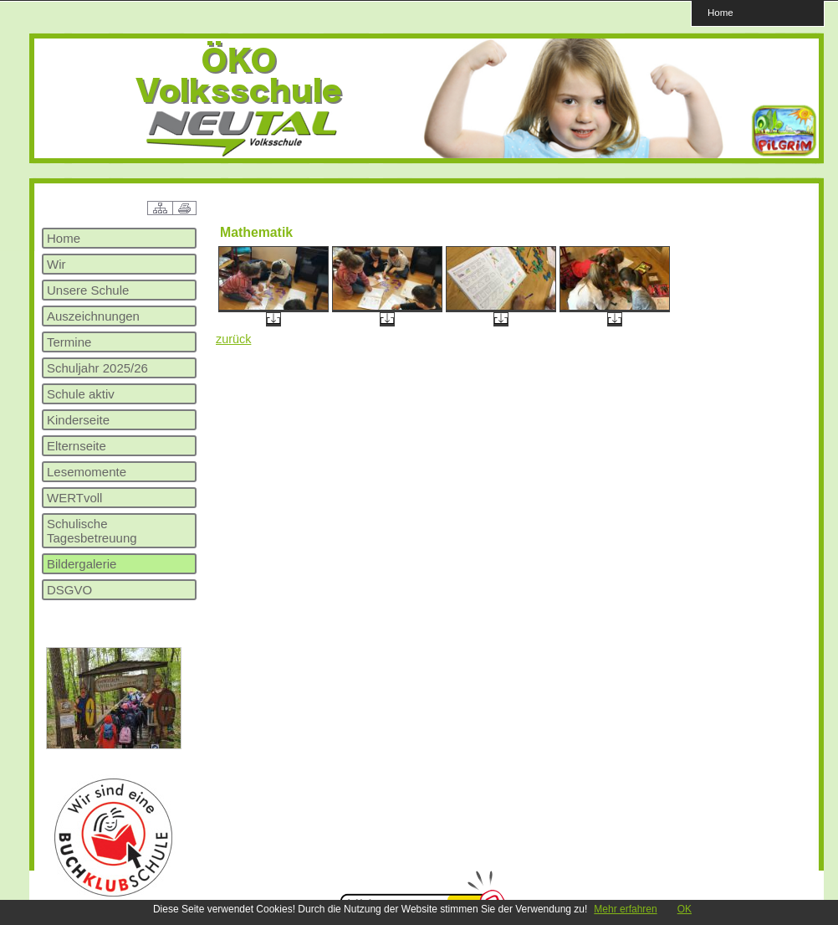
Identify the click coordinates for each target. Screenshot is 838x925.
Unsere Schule (88, 290)
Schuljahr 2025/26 (97, 368)
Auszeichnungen (93, 316)
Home (720, 12)
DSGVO (69, 590)
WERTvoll (74, 498)
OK (684, 909)
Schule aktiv (81, 394)
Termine (69, 342)
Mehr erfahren (625, 909)
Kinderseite (78, 420)
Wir (56, 264)
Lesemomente (86, 472)
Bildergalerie (81, 564)
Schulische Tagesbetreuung (92, 530)
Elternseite (76, 446)
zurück (233, 339)
